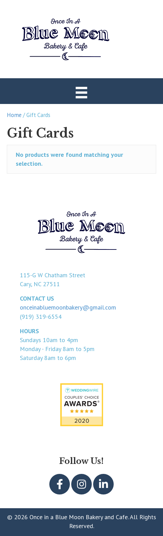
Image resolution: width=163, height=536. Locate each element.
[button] (59, 484)
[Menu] (81, 92)
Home (14, 115)
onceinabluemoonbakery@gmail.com (68, 307)
